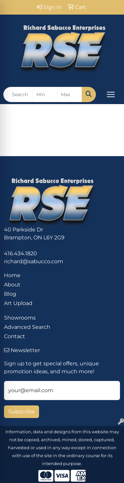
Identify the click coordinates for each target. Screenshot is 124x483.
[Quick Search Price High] (69, 94)
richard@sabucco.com (33, 261)
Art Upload (18, 303)
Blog (10, 294)
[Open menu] (110, 94)
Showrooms (20, 318)
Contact (14, 336)
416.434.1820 (20, 253)
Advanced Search (27, 327)
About (12, 284)
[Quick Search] (18, 94)
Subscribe (21, 411)
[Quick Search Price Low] (45, 94)
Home (12, 275)
